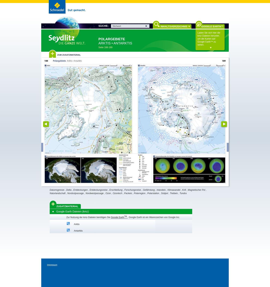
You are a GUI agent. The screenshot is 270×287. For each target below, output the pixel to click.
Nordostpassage (75, 193)
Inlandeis (161, 190)
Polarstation (153, 193)
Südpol (164, 193)
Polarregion (139, 193)
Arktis (77, 224)
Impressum (52, 265)
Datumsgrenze (57, 190)
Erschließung (115, 190)
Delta (68, 190)
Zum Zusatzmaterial (69, 55)
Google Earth (119, 217)
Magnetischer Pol (196, 190)
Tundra (183, 193)
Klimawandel (174, 190)
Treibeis (174, 193)
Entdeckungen (80, 190)
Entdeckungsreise (98, 190)
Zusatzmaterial (67, 206)
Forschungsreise (132, 190)
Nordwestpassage (95, 193)
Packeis (128, 193)
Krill (184, 190)
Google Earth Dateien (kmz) (72, 211)
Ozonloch (117, 193)
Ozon (108, 193)
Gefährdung (149, 190)
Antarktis (78, 230)
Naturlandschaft (57, 193)
